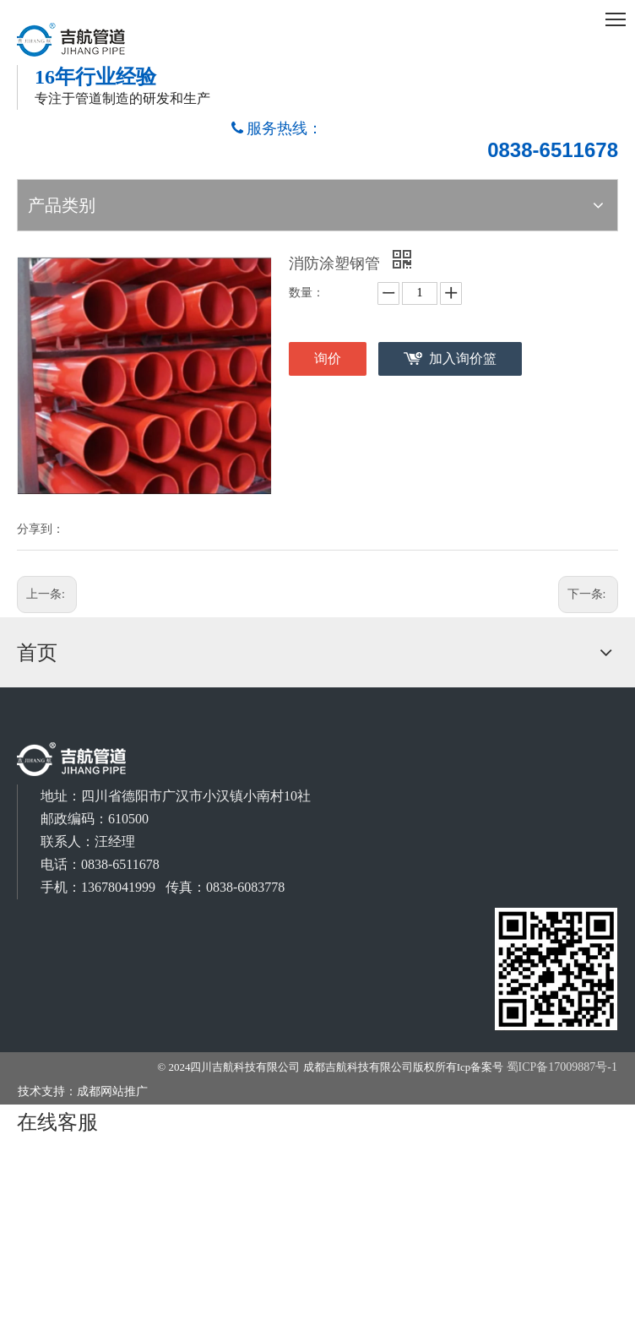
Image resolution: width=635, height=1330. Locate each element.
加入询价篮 (463, 358)
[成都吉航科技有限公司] (556, 969)
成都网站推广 (112, 1091)
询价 (327, 358)
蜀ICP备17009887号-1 (562, 1067)
